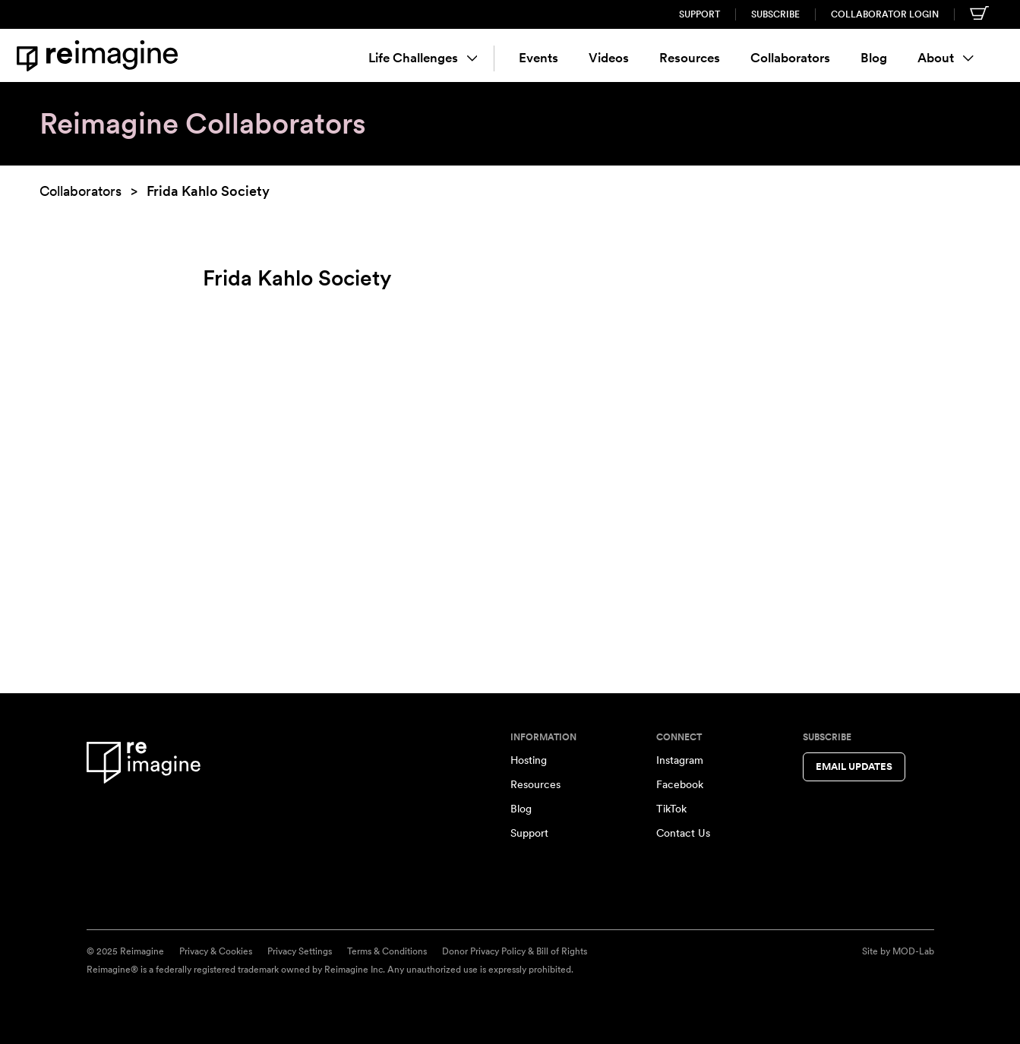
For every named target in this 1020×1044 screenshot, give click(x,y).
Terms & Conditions (387, 951)
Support (699, 14)
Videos (609, 57)
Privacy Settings (299, 951)
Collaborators (790, 57)
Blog (874, 57)
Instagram (679, 760)
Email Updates (854, 766)
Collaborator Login (885, 14)
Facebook (679, 784)
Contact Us (683, 833)
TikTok (671, 809)
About (945, 57)
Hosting (528, 760)
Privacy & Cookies (215, 951)
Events (538, 57)
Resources (689, 57)
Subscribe (775, 14)
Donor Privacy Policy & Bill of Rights (514, 951)
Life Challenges (423, 57)
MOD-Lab (913, 951)
